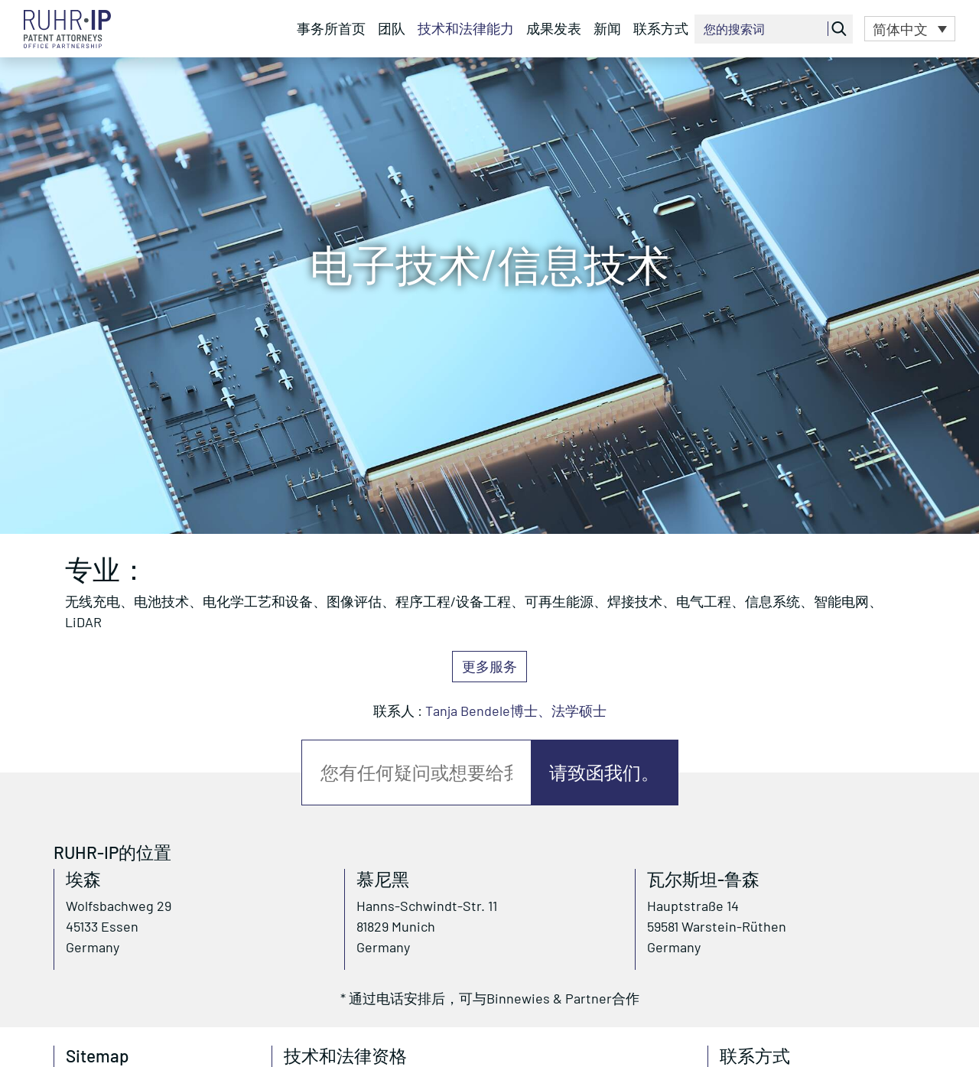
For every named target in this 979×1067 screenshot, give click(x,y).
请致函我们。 (604, 772)
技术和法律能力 (466, 28)
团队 (391, 28)
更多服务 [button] (489, 666)
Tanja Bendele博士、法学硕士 (516, 710)
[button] (909, 28)
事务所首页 (331, 28)
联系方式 (660, 28)
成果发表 (553, 28)
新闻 (607, 28)
